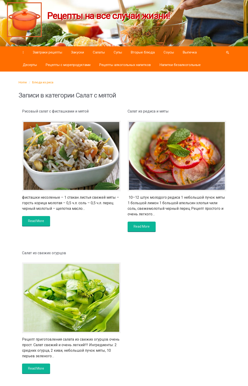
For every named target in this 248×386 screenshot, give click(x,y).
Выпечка (190, 52)
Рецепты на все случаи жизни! (108, 16)
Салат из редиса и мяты (148, 111)
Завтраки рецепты (47, 52)
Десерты (30, 65)
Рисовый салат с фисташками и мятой (55, 111)
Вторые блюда (143, 52)
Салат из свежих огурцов (44, 253)
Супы (118, 52)
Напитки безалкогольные (180, 65)
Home (23, 82)
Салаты (99, 52)
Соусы (169, 52)
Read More (36, 221)
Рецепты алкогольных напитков (125, 65)
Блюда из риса (42, 82)
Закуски (77, 52)
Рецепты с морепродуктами (68, 65)
